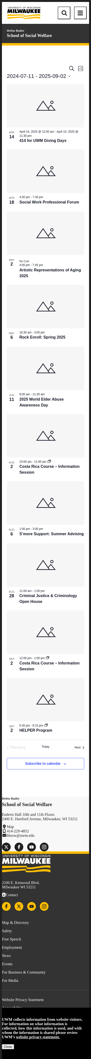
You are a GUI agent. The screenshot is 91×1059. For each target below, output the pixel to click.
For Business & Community (24, 972)
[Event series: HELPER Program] (46, 725)
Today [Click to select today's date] (45, 746)
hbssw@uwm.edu (20, 835)
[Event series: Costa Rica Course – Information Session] (49, 461)
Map (10, 827)
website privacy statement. (38, 1037)
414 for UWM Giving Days (42, 140)
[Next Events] (79, 747)
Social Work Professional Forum (49, 202)
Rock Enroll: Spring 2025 (42, 337)
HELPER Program (35, 730)
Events (7, 964)
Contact (12, 895)
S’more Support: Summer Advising (51, 534)
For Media (10, 980)
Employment (12, 947)
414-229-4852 (18, 831)
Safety (7, 931)
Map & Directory (15, 923)
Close (8, 1047)
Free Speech (11, 939)
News (6, 956)
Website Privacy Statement (23, 1000)
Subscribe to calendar (42, 763)
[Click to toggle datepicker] (38, 76)
